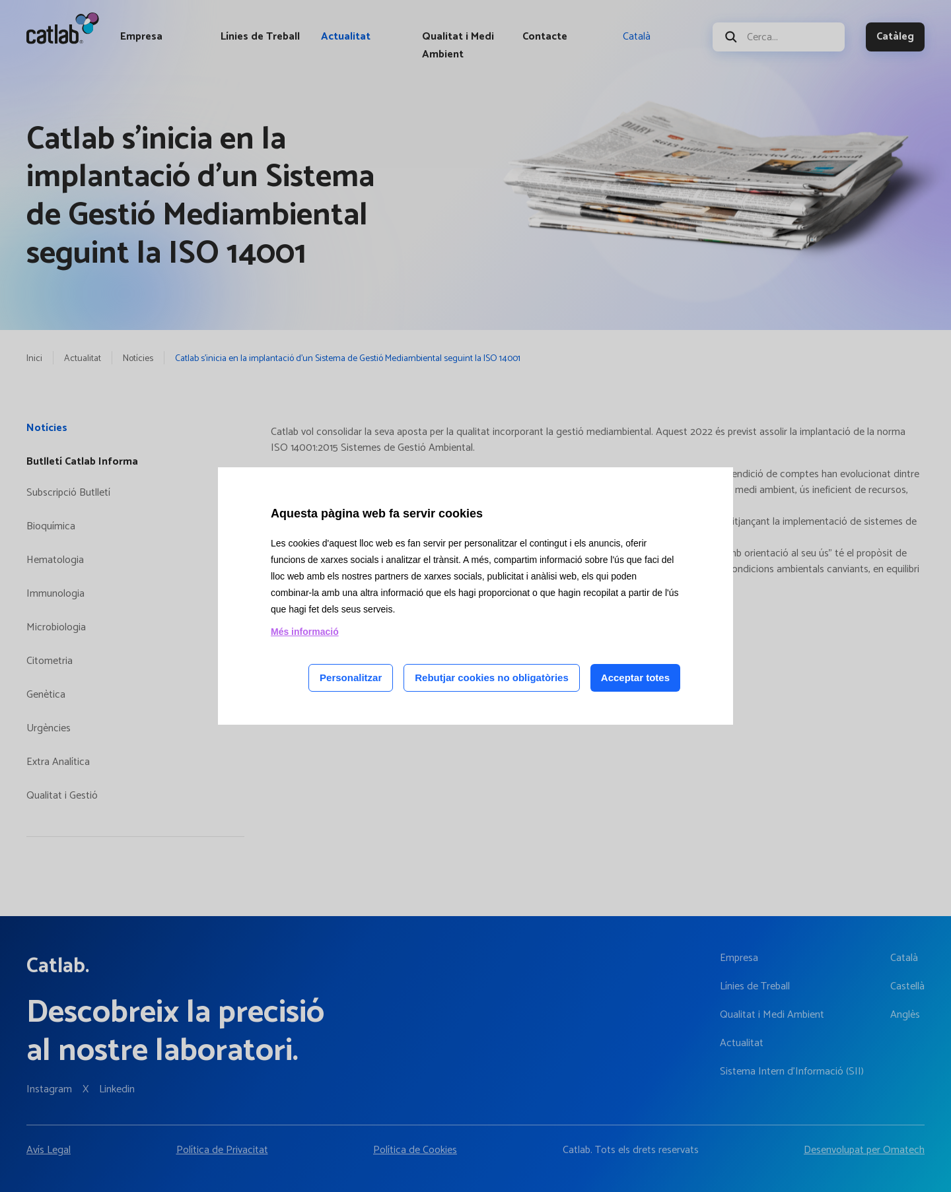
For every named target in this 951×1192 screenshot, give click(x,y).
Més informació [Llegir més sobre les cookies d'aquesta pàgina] (305, 631)
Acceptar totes (635, 677)
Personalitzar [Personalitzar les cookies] (351, 677)
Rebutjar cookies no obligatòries (492, 677)
